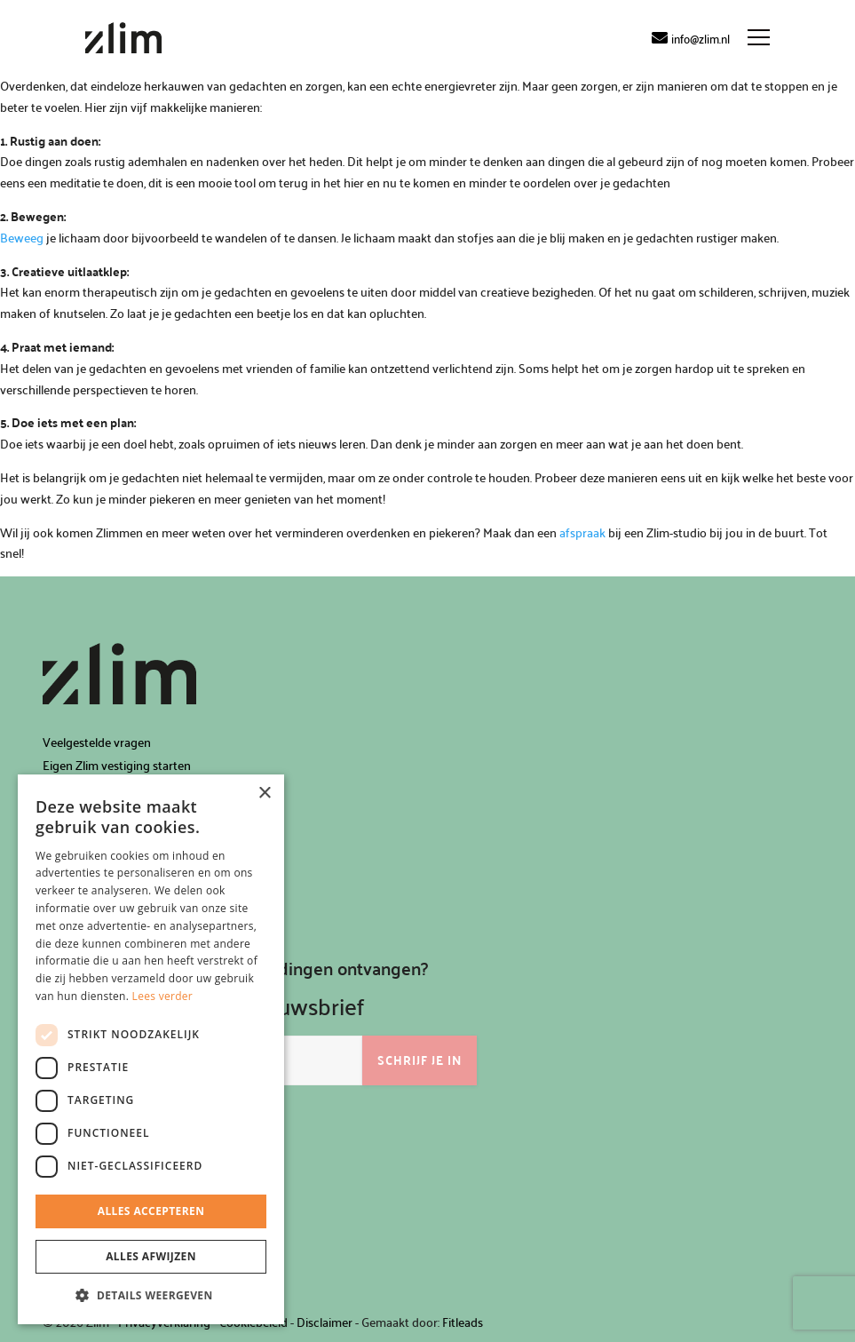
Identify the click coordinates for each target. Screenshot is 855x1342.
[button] (151, 1295)
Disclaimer (324, 1322)
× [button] (264, 793)
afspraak (582, 532)
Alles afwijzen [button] (151, 1256)
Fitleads (462, 1322)
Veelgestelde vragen (97, 742)
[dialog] (151, 1049)
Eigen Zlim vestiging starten (117, 765)
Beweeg (22, 237)
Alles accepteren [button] (151, 1211)
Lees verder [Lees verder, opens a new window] (163, 996)
